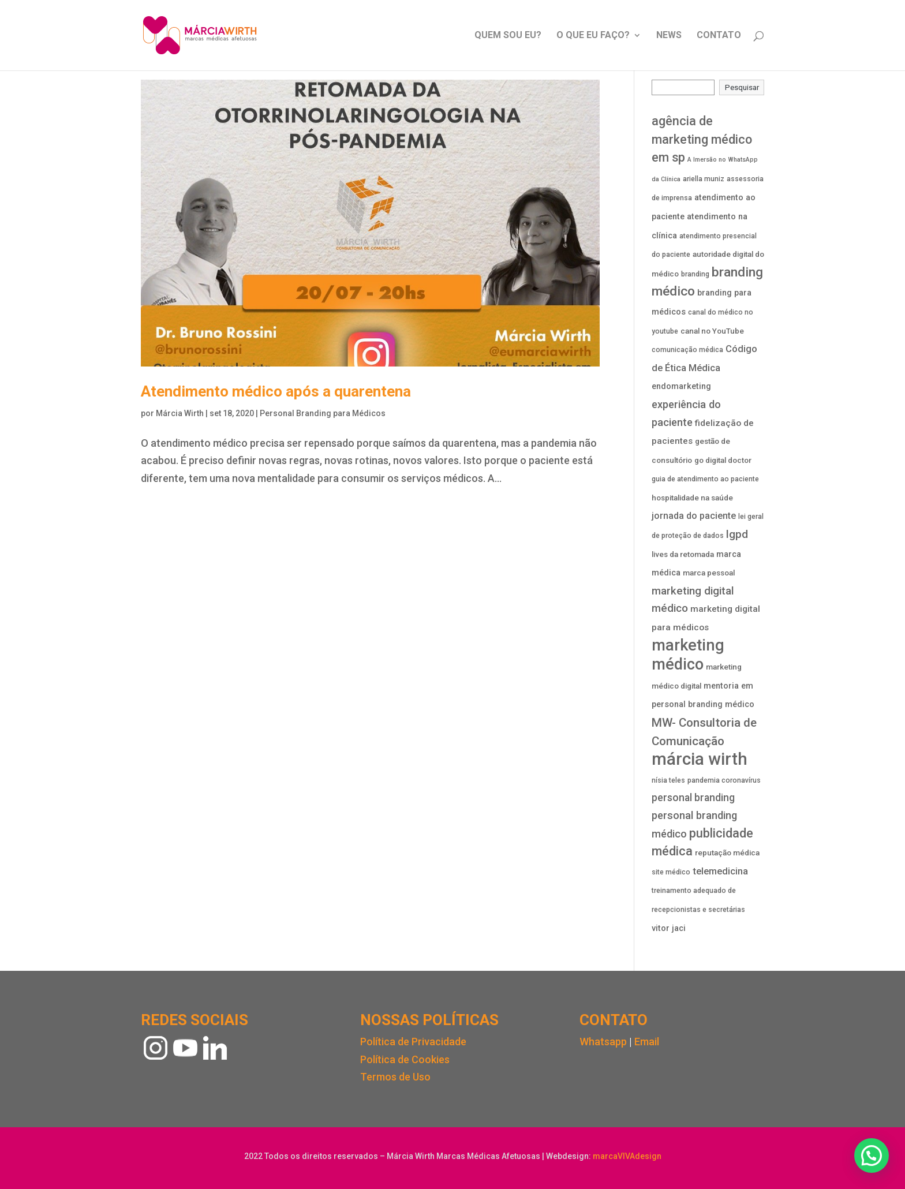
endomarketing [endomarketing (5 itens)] (681, 386)
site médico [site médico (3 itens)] (671, 872)
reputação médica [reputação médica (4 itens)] (727, 852)
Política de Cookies (405, 1059)
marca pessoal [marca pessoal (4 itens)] (709, 573)
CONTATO (719, 35)
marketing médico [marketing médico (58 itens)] (688, 655)
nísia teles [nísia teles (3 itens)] (668, 780)
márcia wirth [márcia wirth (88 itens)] (699, 759)
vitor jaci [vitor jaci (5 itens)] (669, 928)
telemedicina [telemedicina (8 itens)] (720, 871)
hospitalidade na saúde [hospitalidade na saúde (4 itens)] (692, 497)
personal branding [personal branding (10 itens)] (693, 797)
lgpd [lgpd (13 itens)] (737, 534)
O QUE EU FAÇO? (593, 35)
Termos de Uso (395, 1077)
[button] (871, 1155)
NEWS (669, 35)
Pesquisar (742, 87)
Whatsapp (603, 1041)
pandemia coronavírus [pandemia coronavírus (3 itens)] (724, 780)
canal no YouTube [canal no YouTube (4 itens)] (712, 331)
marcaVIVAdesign (627, 1156)
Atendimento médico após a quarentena (276, 391)
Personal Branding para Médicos (323, 413)
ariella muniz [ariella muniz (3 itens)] (703, 179)
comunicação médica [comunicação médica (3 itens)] (687, 350)
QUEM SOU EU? (507, 35)
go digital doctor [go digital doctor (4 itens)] (722, 460)
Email (646, 1041)
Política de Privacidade (413, 1041)
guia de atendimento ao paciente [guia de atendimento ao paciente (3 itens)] (705, 479)
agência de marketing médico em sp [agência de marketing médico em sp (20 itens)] (702, 139)
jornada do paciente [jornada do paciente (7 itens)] (694, 515)
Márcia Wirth (180, 413)
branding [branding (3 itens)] (695, 274)
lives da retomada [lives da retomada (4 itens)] (683, 554)
